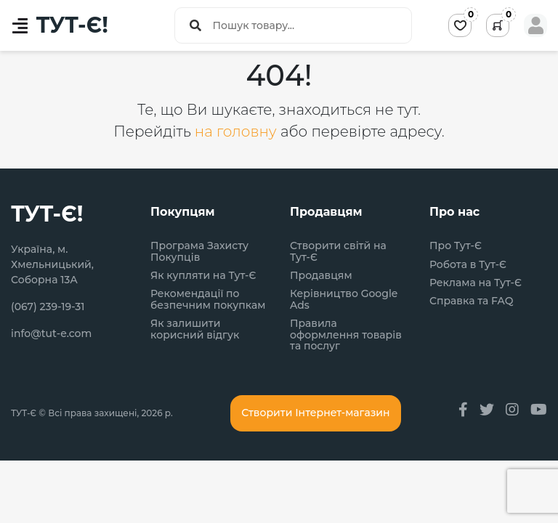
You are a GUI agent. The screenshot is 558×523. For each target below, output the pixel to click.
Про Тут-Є (455, 245)
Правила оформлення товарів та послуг (346, 335)
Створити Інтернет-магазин (315, 412)
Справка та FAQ (471, 301)
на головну (237, 131)
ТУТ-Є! (72, 25)
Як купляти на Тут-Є (203, 275)
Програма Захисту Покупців (199, 251)
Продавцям (321, 275)
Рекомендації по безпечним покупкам (207, 299)
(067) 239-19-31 (48, 306)
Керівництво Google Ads (343, 299)
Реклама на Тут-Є (475, 282)
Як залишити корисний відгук (194, 329)
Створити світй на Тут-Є (338, 251)
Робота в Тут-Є (467, 264)
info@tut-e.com (51, 333)
